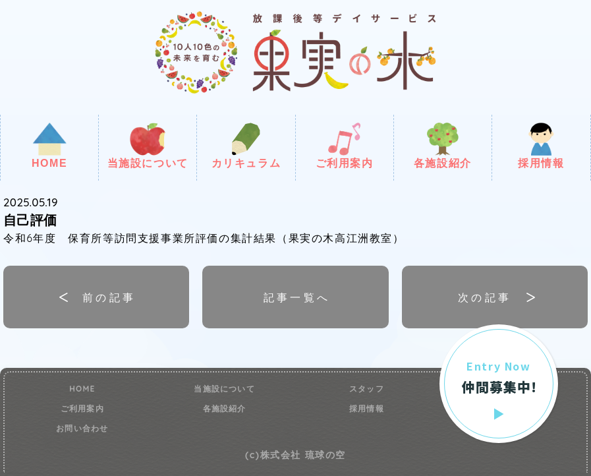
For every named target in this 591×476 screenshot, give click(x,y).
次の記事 (485, 297)
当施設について (147, 146)
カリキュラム (246, 146)
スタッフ (366, 389)
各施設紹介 (443, 146)
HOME (49, 146)
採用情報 (541, 146)
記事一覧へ (297, 297)
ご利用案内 (345, 146)
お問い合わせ (82, 428)
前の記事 (109, 297)
